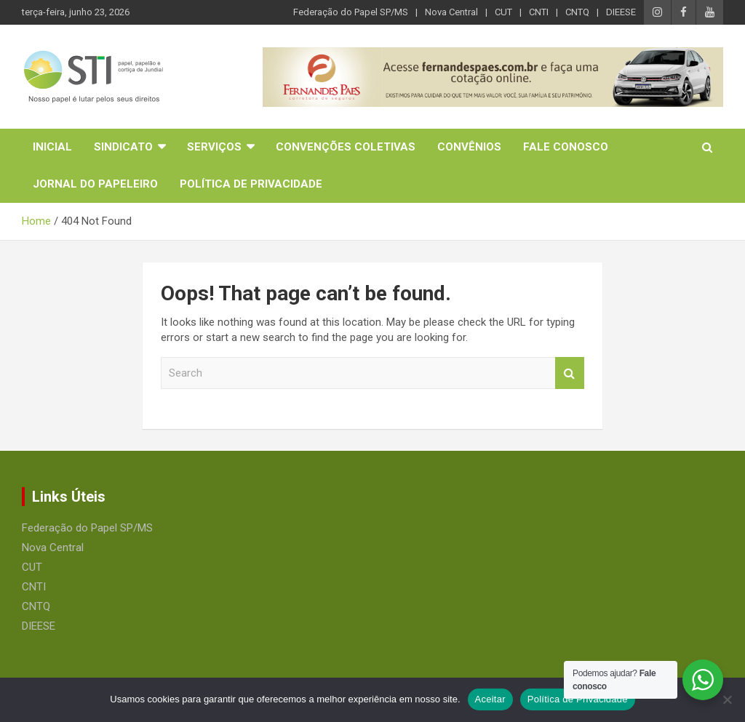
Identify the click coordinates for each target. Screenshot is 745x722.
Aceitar (490, 699)
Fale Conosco (565, 146)
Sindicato (123, 146)
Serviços (214, 146)
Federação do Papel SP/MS (350, 12)
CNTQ (577, 12)
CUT (503, 12)
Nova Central (451, 12)
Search (569, 373)
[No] (727, 699)
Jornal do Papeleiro (95, 183)
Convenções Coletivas (345, 146)
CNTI (539, 12)
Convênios (469, 146)
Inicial (52, 146)
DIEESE (621, 12)
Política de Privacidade (251, 183)
